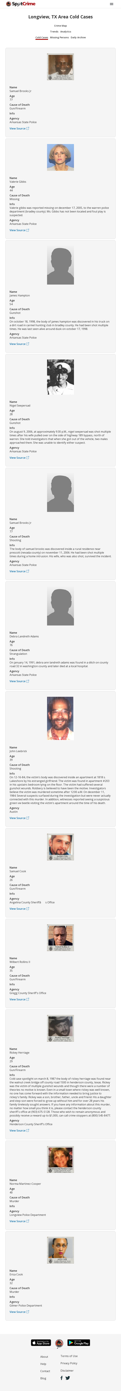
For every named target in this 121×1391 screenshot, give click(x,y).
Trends (54, 31)
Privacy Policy (69, 1363)
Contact (45, 1371)
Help (43, 1364)
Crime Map (60, 25)
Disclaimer (67, 1370)
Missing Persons (59, 37)
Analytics (65, 31)
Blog (43, 1378)
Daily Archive (78, 37)
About (44, 1357)
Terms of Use (69, 1356)
